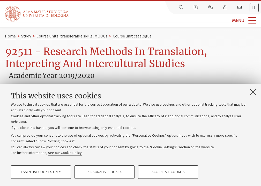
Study (26, 36)
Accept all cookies (168, 172)
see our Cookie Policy (65, 153)
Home (10, 36)
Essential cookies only (41, 172)
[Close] (253, 92)
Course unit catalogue (132, 36)
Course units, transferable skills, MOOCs (71, 36)
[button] (164, 20)
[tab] (254, 7)
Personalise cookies (104, 172)
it (254, 7)
